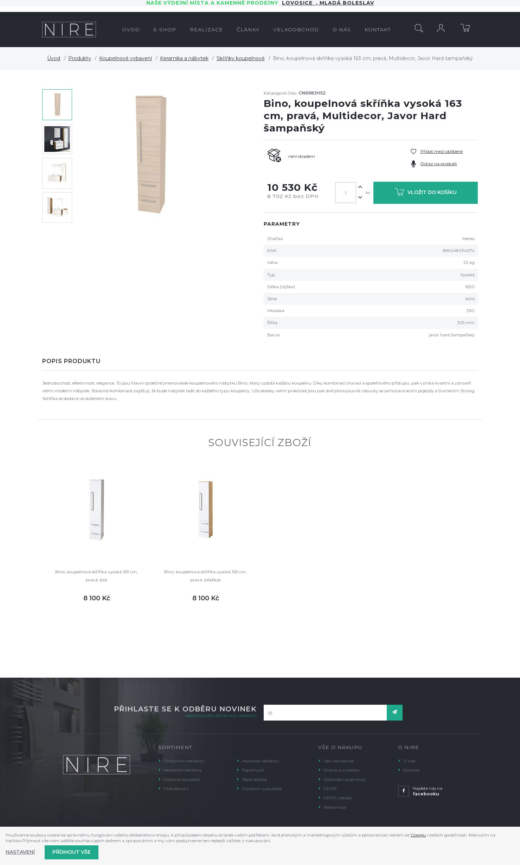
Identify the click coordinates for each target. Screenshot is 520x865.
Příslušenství (176, 788)
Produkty (79, 58)
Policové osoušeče (181, 779)
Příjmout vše (71, 852)
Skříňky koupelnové (241, 58)
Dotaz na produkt (439, 163)
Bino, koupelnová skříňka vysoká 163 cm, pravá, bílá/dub (205, 575)
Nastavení (20, 852)
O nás (409, 760)
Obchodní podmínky (344, 779)
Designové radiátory (183, 760)
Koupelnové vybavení (125, 58)
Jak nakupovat (338, 760)
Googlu (418, 835)
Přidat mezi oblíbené (442, 151)
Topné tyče (253, 770)
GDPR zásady (337, 797)
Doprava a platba (341, 770)
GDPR (330, 788)
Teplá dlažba (254, 779)
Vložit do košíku (425, 193)
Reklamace (334, 807)
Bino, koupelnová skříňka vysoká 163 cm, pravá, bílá (96, 575)
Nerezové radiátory (182, 770)
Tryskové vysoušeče (262, 788)
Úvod (53, 58)
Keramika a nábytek (184, 58)
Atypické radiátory (261, 760)
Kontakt (411, 770)
